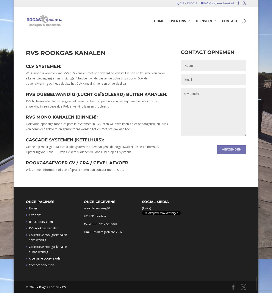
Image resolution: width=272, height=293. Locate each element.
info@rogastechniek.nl (107, 232)
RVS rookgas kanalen (43, 228)
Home (159, 21)
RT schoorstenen (41, 222)
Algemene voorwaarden (45, 258)
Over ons (177, 21)
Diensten (204, 21)
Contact (230, 21)
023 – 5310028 (108, 224)
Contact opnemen (41, 265)
